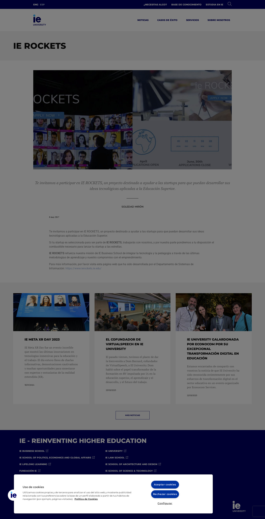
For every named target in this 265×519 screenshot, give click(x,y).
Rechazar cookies (165, 493)
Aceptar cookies (165, 484)
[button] (13, 495)
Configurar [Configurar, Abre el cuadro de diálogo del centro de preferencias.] (165, 503)
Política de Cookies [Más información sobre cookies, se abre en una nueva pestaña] (86, 499)
